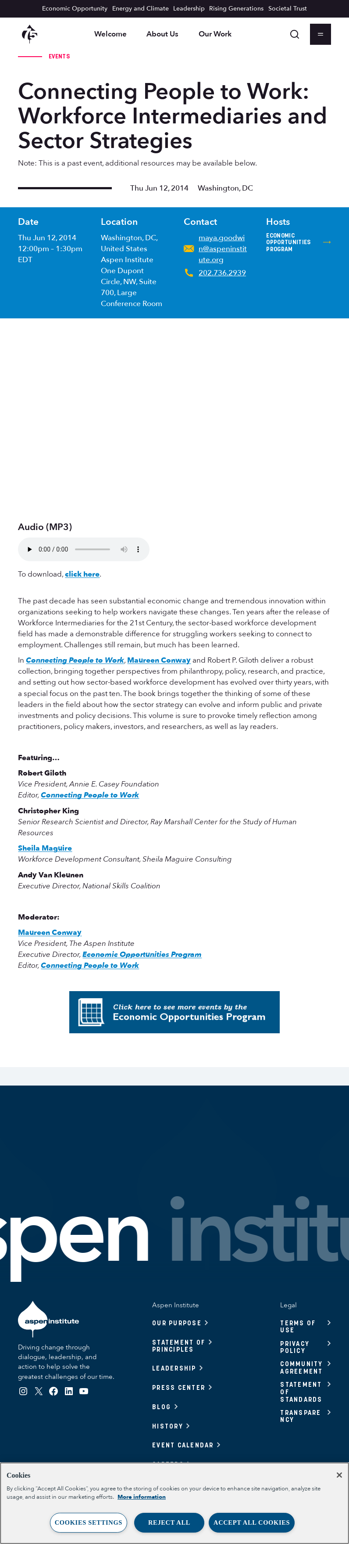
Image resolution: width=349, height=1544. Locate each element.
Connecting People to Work (75, 660)
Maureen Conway (159, 660)
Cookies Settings (88, 1522)
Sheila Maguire (45, 848)
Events (59, 56)
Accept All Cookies (252, 1522)
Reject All (169, 1522)
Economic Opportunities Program (298, 242)
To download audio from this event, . (84, 549)
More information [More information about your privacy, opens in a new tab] (142, 1497)
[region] (174, 1503)
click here (82, 574)
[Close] (339, 1475)
